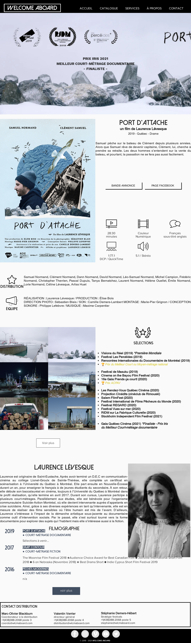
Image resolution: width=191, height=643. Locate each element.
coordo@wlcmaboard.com (17, 623)
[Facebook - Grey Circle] (75, 634)
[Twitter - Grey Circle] (116, 634)
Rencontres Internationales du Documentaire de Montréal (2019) (145, 360)
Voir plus (48, 443)
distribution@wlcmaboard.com (71, 623)
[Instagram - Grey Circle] (85, 634)
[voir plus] (66, 591)
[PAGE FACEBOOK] (162, 185)
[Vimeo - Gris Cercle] (95, 634)
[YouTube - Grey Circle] (106, 634)
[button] (132, 8)
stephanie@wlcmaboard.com (118, 622)
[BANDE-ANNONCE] (123, 185)
